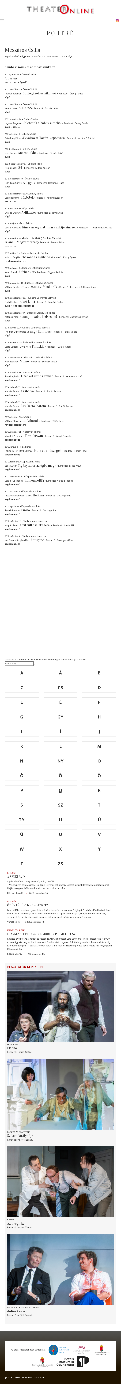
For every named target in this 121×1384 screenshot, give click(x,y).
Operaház (12, 1044)
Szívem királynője (20, 1136)
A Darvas (11, 78)
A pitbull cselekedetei (35, 525)
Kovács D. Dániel (86, 138)
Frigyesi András (55, 272)
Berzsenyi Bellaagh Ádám (83, 287)
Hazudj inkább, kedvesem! (38, 317)
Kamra (11, 1219)
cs (60, 688)
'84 (20, 168)
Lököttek (27, 197)
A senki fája (16, 877)
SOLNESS (25, 108)
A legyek (29, 183)
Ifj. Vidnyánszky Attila (101, 227)
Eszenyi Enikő (56, 212)
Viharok (33, 421)
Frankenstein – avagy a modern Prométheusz (41, 934)
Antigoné (37, 540)
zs (60, 864)
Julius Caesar (17, 1311)
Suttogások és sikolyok (40, 93)
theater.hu (39, 1377)
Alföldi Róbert (24, 1315)
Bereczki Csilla (49, 361)
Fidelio (12, 1048)
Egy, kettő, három (33, 406)
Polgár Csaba (70, 331)
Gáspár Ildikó (51, 108)
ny (60, 761)
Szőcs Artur (75, 465)
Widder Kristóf (42, 167)
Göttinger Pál (64, 495)
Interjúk (11, 873)
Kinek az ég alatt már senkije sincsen (49, 227)
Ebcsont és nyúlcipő (35, 257)
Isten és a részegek (47, 451)
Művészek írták (16, 930)
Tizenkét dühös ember (37, 376)
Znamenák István (79, 316)
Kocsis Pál (69, 525)
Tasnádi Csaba (55, 302)
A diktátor (29, 212)
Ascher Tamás (24, 1227)
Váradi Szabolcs (64, 436)
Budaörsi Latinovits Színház (23, 1307)
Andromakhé (27, 153)
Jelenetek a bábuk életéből (42, 123)
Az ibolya (27, 391)
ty (22, 820)
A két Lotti (27, 302)
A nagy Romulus (39, 331)
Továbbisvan (34, 436)
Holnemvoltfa (34, 480)
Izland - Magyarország (21, 242)
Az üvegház (15, 1223)
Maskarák (50, 287)
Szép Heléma (35, 495)
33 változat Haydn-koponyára (43, 138)
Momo (24, 361)
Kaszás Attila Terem (18, 1132)
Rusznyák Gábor (65, 540)
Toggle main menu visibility (2, 20)
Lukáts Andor (64, 346)
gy (60, 717)
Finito (25, 510)
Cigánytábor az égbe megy (37, 465)
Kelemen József (55, 197)
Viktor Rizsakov (25, 1139)
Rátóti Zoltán (54, 391)
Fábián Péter (58, 421)
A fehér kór (26, 272)
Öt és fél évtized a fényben (28, 905)
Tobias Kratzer (24, 1051)
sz (60, 805)
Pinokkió (38, 346)
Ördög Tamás (76, 93)
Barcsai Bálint (58, 242)
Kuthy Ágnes (69, 257)
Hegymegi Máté (56, 182)
